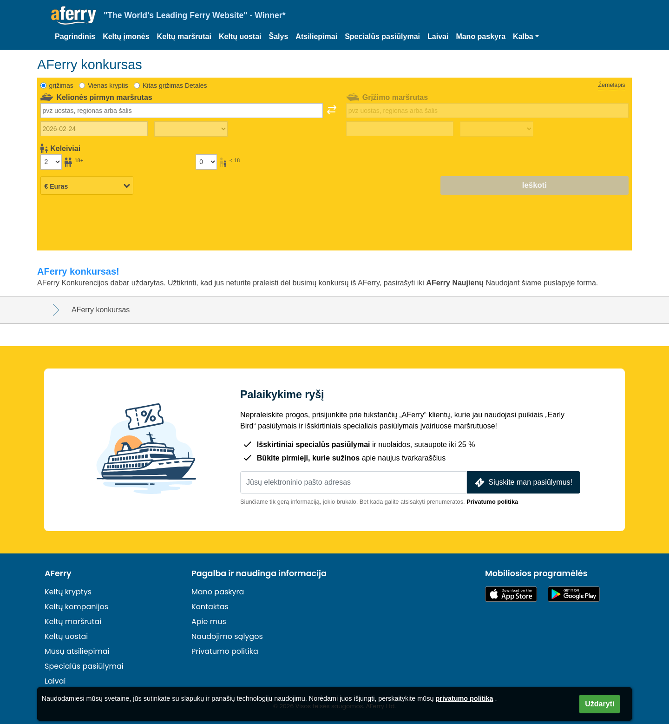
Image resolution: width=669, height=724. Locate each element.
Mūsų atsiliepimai (77, 651)
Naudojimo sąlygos (227, 636)
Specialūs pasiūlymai (382, 36)
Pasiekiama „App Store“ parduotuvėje (511, 594)
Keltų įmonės (126, 36)
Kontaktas (210, 606)
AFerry (58, 573)
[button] (526, 36)
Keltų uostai (240, 36)
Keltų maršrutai (184, 36)
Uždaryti (599, 704)
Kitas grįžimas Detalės (175, 85)
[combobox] (181, 110)
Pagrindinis (75, 36)
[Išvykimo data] (94, 128)
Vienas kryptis (108, 85)
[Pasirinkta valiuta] (87, 185)
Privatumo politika (492, 501)
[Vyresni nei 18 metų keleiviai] (51, 161)
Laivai (437, 36)
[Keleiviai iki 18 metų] (206, 161)
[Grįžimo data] (399, 128)
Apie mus (208, 621)
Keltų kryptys (68, 591)
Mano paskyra (480, 36)
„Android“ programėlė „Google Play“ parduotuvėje (574, 594)
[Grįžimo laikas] (496, 129)
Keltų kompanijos (76, 606)
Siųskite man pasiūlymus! (522, 482)
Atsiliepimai (316, 36)
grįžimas (61, 85)
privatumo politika (464, 698)
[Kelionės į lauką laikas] (191, 129)
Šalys (279, 36)
